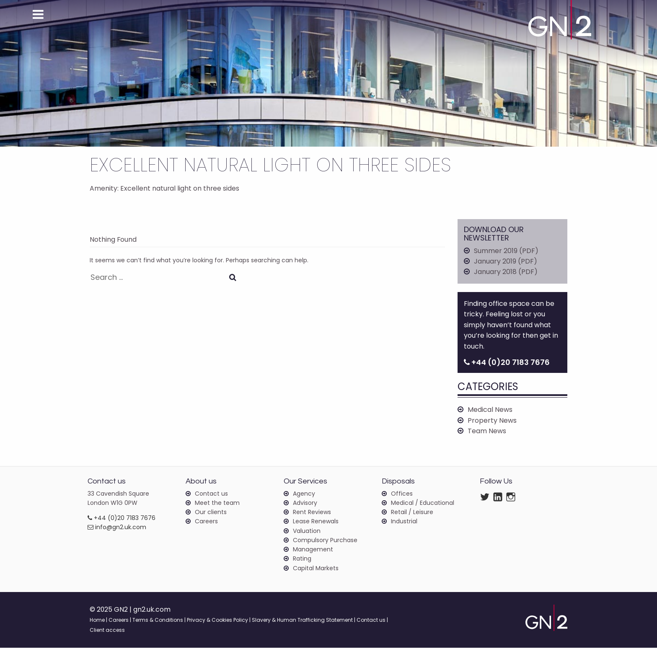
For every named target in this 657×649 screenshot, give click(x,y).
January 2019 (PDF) (505, 261)
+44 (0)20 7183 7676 (121, 519)
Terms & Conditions (157, 621)
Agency (304, 494)
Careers (206, 522)
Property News (492, 421)
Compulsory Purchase (325, 541)
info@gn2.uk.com (117, 528)
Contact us (211, 494)
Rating (302, 560)
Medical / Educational (422, 503)
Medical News (490, 410)
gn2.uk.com (152, 610)
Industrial (404, 522)
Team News (487, 432)
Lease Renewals (316, 522)
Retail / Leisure (412, 513)
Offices (402, 494)
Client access (107, 631)
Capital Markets (316, 569)
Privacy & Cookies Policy (217, 621)
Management (313, 550)
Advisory (305, 503)
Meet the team (217, 503)
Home (97, 621)
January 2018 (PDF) (506, 272)
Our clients (211, 513)
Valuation (307, 531)
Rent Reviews (312, 513)
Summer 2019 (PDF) (506, 251)
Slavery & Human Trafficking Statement (302, 621)
